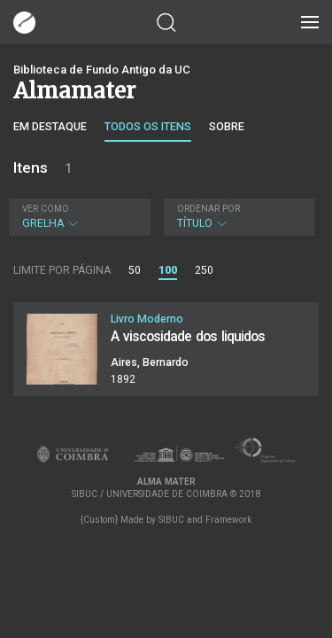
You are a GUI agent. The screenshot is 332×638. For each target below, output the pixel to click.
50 (134, 270)
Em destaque (50, 126)
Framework (228, 520)
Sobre (226, 126)
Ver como (45, 209)
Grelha (77, 216)
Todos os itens (147, 126)
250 (204, 270)
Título (237, 216)
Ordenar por (208, 209)
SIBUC (171, 520)
